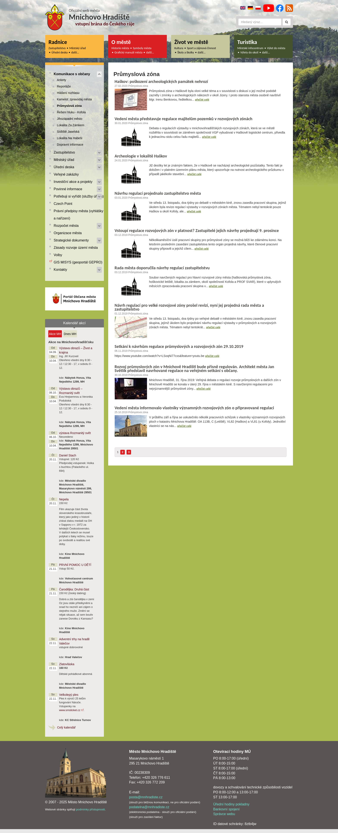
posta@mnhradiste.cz (146, 797)
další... (75, 52)
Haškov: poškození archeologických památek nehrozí (161, 81)
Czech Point (63, 204)
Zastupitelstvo (57, 48)
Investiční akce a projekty (73, 182)
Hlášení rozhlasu (68, 93)
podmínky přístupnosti (90, 809)
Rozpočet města (66, 225)
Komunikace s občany (72, 74)
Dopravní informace (70, 144)
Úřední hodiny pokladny (231, 804)
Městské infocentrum (250, 48)
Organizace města (68, 233)
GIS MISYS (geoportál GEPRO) (78, 262)
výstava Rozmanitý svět (75, 433)
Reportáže (64, 86)
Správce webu (224, 814)
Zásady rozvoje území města (76, 247)
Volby (58, 255)
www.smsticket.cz (69, 710)
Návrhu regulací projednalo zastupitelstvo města (158, 193)
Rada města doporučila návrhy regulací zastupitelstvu (162, 267)
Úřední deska (59, 52)
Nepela (64, 499)
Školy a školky (185, 52)
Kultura (178, 48)
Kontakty (60, 269)
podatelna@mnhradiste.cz (149, 807)
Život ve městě (191, 42)
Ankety (61, 80)
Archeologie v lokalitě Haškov (141, 156)
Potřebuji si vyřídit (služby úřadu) (79, 196)
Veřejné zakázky (66, 174)
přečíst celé (202, 99)
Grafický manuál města (128, 52)
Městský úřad (77, 48)
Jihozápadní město (69, 118)
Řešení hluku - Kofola (71, 112)
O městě (121, 42)
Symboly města (142, 48)
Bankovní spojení (226, 809)
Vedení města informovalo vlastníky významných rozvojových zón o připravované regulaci (194, 407)
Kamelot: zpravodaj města (74, 99)
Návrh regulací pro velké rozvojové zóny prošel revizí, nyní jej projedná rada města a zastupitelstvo (189, 307)
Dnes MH (70, 334)
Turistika (247, 42)
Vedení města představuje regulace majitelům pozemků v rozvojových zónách (183, 118)
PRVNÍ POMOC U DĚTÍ (75, 565)
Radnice (58, 42)
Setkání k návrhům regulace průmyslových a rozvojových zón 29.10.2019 (179, 346)
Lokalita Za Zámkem (70, 125)
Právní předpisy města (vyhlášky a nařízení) (78, 214)
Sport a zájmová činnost (201, 48)
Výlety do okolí (249, 52)
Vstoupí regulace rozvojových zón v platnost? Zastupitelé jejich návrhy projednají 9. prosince (197, 230)
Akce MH (55, 334)
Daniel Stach (67, 455)
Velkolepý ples (68, 694)
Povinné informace (68, 189)
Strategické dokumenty (71, 240)
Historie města (120, 48)
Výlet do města (276, 48)
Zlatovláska (66, 664)
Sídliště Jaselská (68, 131)
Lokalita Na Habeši (69, 138)
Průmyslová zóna (69, 105)
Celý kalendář (66, 727)
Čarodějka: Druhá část (74, 589)
